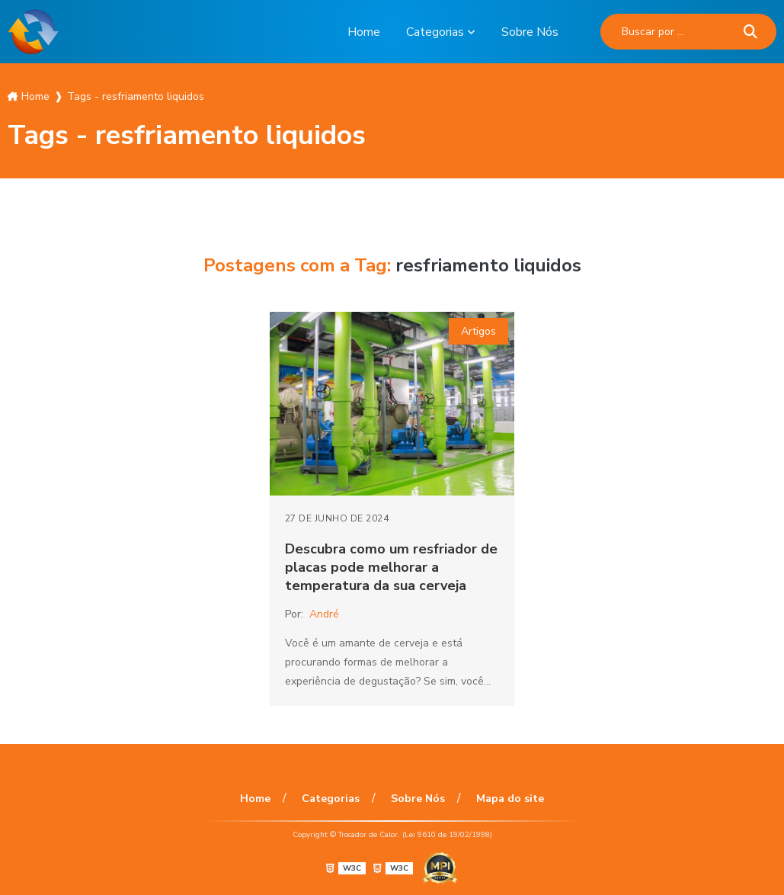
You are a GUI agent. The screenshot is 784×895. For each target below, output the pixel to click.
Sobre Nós (529, 32)
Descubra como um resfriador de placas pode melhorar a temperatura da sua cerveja (391, 567)
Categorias (435, 32)
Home (363, 32)
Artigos (478, 331)
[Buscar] (750, 31)
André (324, 614)
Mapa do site (510, 798)
